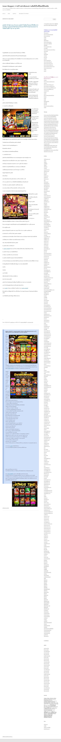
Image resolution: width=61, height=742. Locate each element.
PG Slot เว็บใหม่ (47, 371)
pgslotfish (46, 390)
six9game (45, 441)
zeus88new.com (47, 543)
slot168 (45, 452)
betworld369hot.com (48, 221)
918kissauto (46, 175)
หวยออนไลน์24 (46, 613)
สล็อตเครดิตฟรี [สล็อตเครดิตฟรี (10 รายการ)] (48, 715)
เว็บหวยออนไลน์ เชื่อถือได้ (48, 628)
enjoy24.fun (46, 245)
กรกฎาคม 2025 (46, 662)
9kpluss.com (46, 178)
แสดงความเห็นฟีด (47, 727)
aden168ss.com (47, 186)
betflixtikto (46, 215)
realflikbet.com (47, 412)
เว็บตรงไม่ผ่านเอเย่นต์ (48, 622)
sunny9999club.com (47, 472)
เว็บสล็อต (45, 627)
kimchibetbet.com (47, 306)
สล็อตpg (45, 596)
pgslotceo (46, 388)
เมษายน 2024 (46, 684)
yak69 (6, 288)
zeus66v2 (45, 542)
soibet (45, 457)
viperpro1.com (46, 516)
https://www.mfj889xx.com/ (49, 289)
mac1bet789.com (47, 336)
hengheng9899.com (47, 283)
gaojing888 (46, 273)
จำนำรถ (45, 548)
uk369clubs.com (47, 510)
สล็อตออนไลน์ (46, 601)
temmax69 (46, 476)
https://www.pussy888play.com (50, 87)
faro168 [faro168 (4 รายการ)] (54, 699)
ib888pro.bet (46, 292)
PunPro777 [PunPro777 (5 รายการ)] (55, 706)
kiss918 (45, 58)
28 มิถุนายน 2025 (6, 508)
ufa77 (45, 494)
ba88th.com (46, 200)
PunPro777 (46, 403)
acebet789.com (47, 185)
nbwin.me (46, 356)
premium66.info (47, 399)
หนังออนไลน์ (46, 611)
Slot (44, 447)
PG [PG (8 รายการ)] (44, 705)
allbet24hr (46, 189)
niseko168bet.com (47, 358)
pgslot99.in (46, 384)
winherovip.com (47, 525)
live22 (45, 98)
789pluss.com (46, 171)
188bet (45, 165)
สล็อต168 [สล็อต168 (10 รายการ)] (53, 712)
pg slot (45, 92)
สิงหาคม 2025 (46, 660)
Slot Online (46, 449)
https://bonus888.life (48, 43)
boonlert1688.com (47, 226)
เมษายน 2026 (46, 648)
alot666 (45, 192)
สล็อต (45, 578)
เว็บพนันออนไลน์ (47, 625)
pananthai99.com (47, 365)
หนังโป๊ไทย (46, 54)
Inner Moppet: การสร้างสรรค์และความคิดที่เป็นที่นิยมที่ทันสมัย (26, 6)
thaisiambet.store (47, 479)
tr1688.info (46, 488)
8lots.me (45, 172)
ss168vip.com (46, 461)
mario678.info (46, 341)
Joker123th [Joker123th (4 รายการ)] (46, 703)
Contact (14, 13)
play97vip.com (46, 396)
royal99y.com (46, 420)
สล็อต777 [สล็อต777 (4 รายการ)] (46, 713)
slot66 (45, 39)
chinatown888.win (47, 233)
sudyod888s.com (47, 470)
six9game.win (46, 443)
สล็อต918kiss (46, 592)
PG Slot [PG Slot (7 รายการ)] (46, 706)
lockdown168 (46, 327)
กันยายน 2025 (46, 659)
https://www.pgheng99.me (49, 95)
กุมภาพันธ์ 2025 (47, 669)
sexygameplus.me (47, 437)
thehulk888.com (47, 481)
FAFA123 (45, 250)
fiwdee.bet (46, 259)
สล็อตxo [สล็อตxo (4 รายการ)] (45, 714)
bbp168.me (46, 212)
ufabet (45, 496)
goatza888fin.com (47, 279)
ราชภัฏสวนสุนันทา (47, 577)
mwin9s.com (46, 353)
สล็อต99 (45, 593)
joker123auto (46, 300)
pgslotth (45, 391)
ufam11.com (46, 502)
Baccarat (45, 203)
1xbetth (45, 55)
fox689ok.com (46, 262)
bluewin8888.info (47, 224)
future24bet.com (47, 270)
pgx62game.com (47, 393)
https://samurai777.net (48, 63)
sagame (45, 83)
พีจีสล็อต (45, 567)
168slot (45, 162)
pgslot (45, 69)
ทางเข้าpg (45, 554)
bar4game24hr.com (47, 209)
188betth (45, 166)
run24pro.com (46, 423)
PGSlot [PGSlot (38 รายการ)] (53, 705)
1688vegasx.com (47, 159)
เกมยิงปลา (46, 618)
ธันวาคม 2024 (46, 672)
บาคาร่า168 (46, 557)
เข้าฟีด (45, 726)
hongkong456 (46, 288)
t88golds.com (46, 473)
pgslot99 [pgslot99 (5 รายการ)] (50, 706)
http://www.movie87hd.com (49, 86)
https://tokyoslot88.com (48, 65)
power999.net (46, 397)
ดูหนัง (45, 99)
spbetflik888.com (47, 458)
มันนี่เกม (45, 573)
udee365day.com (47, 493)
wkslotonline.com (47, 526)
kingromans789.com (48, 308)
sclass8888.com (47, 432)
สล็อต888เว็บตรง (47, 589)
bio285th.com (46, 223)
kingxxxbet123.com (47, 309)
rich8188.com (46, 417)
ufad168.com (46, 499)
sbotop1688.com (47, 431)
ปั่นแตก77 (45, 563)
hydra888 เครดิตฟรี (47, 291)
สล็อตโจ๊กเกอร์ (46, 608)
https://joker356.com (48, 61)
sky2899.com (46, 444)
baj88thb (45, 204)
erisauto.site (46, 247)
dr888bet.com (46, 238)
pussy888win (46, 406)
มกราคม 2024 (46, 689)
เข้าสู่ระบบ (46, 724)
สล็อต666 (45, 584)
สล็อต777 (45, 586)
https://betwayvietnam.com (49, 66)
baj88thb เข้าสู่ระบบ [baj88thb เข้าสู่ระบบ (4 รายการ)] (48, 699)
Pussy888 (45, 405)
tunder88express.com (48, 490)
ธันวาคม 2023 (46, 690)
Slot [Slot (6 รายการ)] (50, 708)
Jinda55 (45, 295)
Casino (45, 230)
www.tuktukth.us (47, 529)
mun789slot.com (47, 352)
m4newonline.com (47, 333)
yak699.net (12, 322)
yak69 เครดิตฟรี (7, 248)
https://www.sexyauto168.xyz (49, 49)
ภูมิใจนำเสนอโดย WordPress (7, 736)
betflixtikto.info (47, 216)
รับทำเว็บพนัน (46, 575)
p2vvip (45, 364)
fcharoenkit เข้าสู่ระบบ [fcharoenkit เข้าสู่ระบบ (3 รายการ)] (48, 700)
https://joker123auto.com (49, 84)
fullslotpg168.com (47, 267)
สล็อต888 (45, 45)
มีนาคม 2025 (46, 668)
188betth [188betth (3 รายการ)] (51, 698)
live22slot (45, 324)
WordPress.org (46, 729)
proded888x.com (47, 400)
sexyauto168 (46, 435)
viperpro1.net (46, 517)
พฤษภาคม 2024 (47, 683)
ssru (44, 466)
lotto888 (45, 329)
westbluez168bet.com (48, 523)
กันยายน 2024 (46, 677)
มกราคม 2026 (46, 652)
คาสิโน (45, 545)
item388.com (46, 294)
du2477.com (46, 241)
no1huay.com (46, 359)
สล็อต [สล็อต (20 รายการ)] (46, 712)
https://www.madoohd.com (49, 81)
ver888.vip (46, 514)
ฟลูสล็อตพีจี (46, 570)
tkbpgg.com (46, 485)
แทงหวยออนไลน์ (47, 633)
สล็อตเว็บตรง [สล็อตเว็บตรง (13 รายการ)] (48, 717)
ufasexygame (46, 505)
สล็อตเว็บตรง (46, 40)
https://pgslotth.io (47, 60)
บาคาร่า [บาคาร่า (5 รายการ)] (45, 710)
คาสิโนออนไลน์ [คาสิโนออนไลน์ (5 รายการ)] (47, 709)
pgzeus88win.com (47, 394)
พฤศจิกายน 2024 (47, 674)
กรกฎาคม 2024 (46, 680)
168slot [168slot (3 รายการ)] (45, 698)
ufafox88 (45, 501)
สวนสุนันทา (46, 610)
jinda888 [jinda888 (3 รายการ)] (51, 702)
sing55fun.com (46, 440)
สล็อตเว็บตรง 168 (47, 605)
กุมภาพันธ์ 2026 (47, 651)
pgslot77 (45, 379)
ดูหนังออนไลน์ (46, 101)
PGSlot (45, 378)
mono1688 (46, 347)
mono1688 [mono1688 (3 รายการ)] (56, 703)
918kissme (46, 177)
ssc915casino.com (47, 464)
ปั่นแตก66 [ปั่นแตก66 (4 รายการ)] (53, 710)
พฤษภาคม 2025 (47, 665)
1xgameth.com (47, 169)
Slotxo (45, 453)
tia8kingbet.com (47, 482)
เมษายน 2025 (46, 666)
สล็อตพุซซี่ (46, 599)
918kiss (45, 80)
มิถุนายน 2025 (46, 663)
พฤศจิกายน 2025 (47, 656)
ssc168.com (46, 463)
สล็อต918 (45, 590)
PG (44, 368)
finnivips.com (46, 256)
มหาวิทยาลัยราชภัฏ (47, 572)
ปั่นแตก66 (45, 561)
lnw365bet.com (47, 326)
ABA (44, 180)
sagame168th (46, 428)
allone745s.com (47, 191)
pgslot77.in (46, 381)
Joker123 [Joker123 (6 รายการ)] (55, 702)
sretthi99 (45, 460)
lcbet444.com (46, 317)
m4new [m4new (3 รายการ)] (52, 703)
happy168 (46, 282)
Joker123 (45, 298)
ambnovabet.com (47, 195)
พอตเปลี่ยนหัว (46, 566)
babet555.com (46, 201)
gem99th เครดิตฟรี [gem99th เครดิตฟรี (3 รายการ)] (47, 701)
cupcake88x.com (47, 236)
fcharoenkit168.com (47, 253)
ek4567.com (46, 244)
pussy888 (45, 48)
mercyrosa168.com (47, 344)
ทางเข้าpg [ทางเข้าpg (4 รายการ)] (53, 709)
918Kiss (45, 174)
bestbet (45, 213)
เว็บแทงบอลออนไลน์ (47, 630)
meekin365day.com (47, 343)
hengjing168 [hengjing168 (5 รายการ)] (47, 702)
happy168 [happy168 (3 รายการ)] (53, 701)
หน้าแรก (4, 13)
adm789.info (46, 188)
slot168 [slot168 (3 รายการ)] (53, 708)
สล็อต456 (45, 581)
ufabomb (45, 498)
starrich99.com (46, 467)
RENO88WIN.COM (47, 415)
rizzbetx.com (46, 419)
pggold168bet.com (47, 374)
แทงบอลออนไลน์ (47, 631)
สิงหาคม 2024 (46, 678)
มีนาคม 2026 (46, 649)
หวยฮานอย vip (46, 615)
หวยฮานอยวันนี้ (47, 616)
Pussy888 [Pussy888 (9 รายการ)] (46, 708)
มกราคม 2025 (46, 671)
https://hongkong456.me (48, 106)
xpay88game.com (47, 532)
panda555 (46, 367)
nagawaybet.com (47, 355)
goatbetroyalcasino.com (48, 277)
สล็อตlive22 (46, 595)
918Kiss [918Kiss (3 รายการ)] (54, 698)
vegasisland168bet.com (48, 511)
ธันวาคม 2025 (46, 654)
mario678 (45, 340)
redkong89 (46, 414)
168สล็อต (45, 163)
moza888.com (46, 350)
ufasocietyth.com (47, 507)
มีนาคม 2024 (46, 686)
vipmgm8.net (46, 519)
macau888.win (46, 338)
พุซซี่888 (45, 569)
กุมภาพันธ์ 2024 (47, 687)
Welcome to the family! (24, 13)
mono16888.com (47, 349)
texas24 (45, 478)
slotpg (45, 52)
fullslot (45, 96)
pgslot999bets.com (47, 385)
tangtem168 (46, 475)
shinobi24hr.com (47, 438)
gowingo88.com (47, 280)
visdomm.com (46, 520)
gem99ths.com (46, 274)
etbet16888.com (47, 248)
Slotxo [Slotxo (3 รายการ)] (56, 708)
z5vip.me (45, 539)
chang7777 (46, 232)
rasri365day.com (47, 411)
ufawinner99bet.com (48, 508)
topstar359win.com (47, 487)
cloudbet (45, 235)
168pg (45, 160)
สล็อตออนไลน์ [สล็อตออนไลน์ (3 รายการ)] (49, 714)
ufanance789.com (47, 504)
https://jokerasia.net (48, 68)
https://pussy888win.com (48, 89)
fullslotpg (45, 265)
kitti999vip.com (47, 314)
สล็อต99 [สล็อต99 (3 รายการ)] (49, 712)
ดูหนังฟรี (45, 103)
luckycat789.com (47, 330)
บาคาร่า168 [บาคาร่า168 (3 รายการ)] (50, 710)
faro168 (45, 104)
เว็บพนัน (45, 624)
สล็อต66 (45, 583)
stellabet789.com (47, 469)
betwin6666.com (47, 219)
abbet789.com (46, 183)
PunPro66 (46, 402)
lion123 (45, 318)
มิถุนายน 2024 (46, 681)
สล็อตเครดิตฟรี (46, 602)
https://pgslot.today (47, 46)
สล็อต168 (45, 580)
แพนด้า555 (46, 634)
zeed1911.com (46, 540)
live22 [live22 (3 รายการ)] (50, 703)
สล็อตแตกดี (46, 607)
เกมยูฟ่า (45, 619)
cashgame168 (46, 229)
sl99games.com (47, 446)
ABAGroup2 (46, 182)
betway (45, 218)
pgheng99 (46, 376)
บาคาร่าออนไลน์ (47, 558)
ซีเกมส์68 (45, 549)
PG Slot (45, 370)
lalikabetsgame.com (47, 315)
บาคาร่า (45, 555)
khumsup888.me (47, 305)
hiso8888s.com (46, 286)
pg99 (45, 373)
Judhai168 (46, 303)
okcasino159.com (47, 361)
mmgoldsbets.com (47, 346)
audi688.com (46, 198)
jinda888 (45, 297)
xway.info (45, 534)
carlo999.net (46, 227)
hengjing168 (46, 285)
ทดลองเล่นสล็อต (47, 552)
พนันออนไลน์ (46, 564)
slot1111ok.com (47, 450)
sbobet (45, 429)
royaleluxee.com (47, 422)
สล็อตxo (45, 598)
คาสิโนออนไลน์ (47, 546)
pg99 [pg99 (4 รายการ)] (49, 705)
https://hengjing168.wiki (48, 34)
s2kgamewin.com (47, 425)
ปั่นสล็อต (45, 560)
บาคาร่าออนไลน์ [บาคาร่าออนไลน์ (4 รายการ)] (47, 710)
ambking (45, 194)
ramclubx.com (46, 408)
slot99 (45, 37)
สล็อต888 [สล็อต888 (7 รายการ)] (50, 713)
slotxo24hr (46, 51)
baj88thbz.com (46, 206)
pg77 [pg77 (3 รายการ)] (47, 705)
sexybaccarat (46, 90)
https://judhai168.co (47, 42)
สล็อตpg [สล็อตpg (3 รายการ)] (54, 713)
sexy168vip (46, 434)
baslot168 (46, 210)
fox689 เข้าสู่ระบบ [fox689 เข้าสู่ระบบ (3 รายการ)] (47, 700)
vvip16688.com (47, 522)
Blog (9, 13)
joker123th (46, 302)
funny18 (45, 57)
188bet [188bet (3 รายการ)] (48, 698)
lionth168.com (46, 320)
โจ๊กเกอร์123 (46, 33)
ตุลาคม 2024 (46, 675)
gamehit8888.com (47, 271)
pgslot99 (45, 382)
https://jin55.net (47, 36)
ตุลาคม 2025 (46, 657)
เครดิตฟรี (45, 621)
